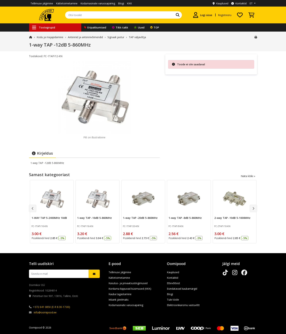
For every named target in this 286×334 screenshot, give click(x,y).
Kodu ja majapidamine (50, 37)
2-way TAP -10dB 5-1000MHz (232, 218)
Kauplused (220, 3)
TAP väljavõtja (137, 37)
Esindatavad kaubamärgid (182, 288)
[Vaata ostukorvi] (251, 15)
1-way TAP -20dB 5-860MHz (140, 218)
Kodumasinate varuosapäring (97, 3)
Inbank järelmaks (119, 299)
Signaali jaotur (115, 37)
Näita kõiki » (248, 176)
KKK (129, 3)
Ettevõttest (173, 283)
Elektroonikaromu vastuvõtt (183, 305)
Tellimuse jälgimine (41, 3)
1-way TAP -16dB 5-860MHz (94, 218)
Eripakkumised (95, 27)
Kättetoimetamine (67, 3)
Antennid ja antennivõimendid (85, 37)
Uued (139, 27)
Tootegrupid (43, 27)
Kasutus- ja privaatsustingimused (128, 283)
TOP (154, 27)
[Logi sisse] (202, 15)
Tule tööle (173, 299)
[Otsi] (177, 15)
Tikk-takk (120, 27)
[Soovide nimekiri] (240, 15)
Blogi (121, 3)
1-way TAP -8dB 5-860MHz (185, 218)
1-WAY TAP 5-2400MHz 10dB (49, 218)
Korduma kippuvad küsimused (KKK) (130, 288)
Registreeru (224, 15)
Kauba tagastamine (120, 294)
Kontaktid (239, 3)
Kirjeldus (42, 153)
